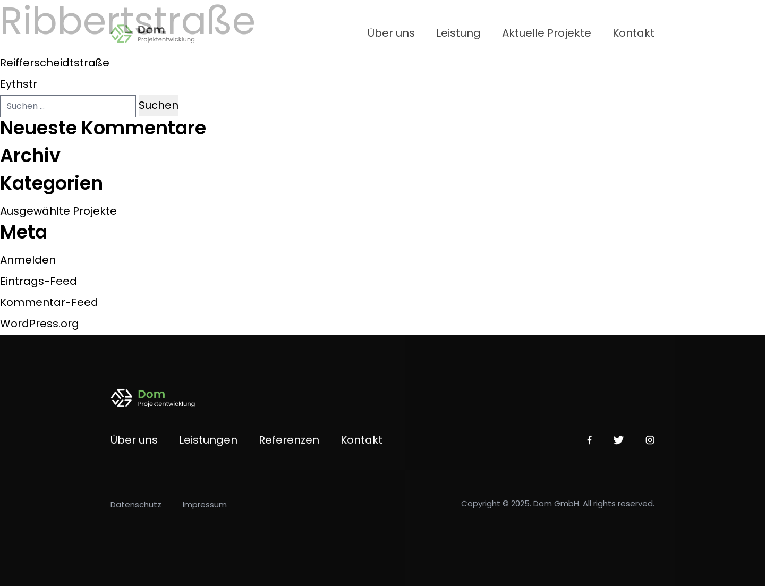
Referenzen (289, 443)
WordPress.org (39, 323)
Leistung (458, 33)
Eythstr (18, 84)
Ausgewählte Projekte (58, 210)
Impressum (205, 508)
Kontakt (633, 33)
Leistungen (208, 443)
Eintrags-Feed (38, 281)
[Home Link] (159, 33)
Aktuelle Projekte (546, 33)
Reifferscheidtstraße (54, 62)
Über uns (391, 33)
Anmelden (28, 259)
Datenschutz (136, 508)
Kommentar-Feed (49, 302)
